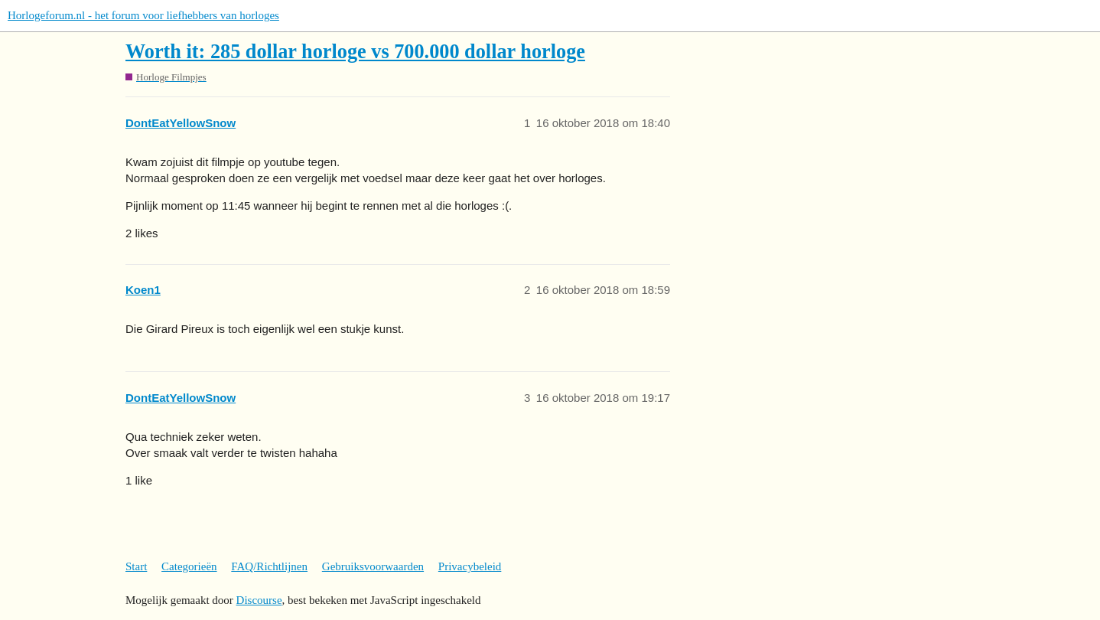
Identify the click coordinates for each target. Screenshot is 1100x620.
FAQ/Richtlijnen (269, 566)
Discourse (259, 600)
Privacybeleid (469, 566)
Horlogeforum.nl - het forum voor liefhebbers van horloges (143, 15)
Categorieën (188, 566)
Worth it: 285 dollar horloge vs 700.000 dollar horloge (355, 52)
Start (136, 566)
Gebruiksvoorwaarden (373, 566)
